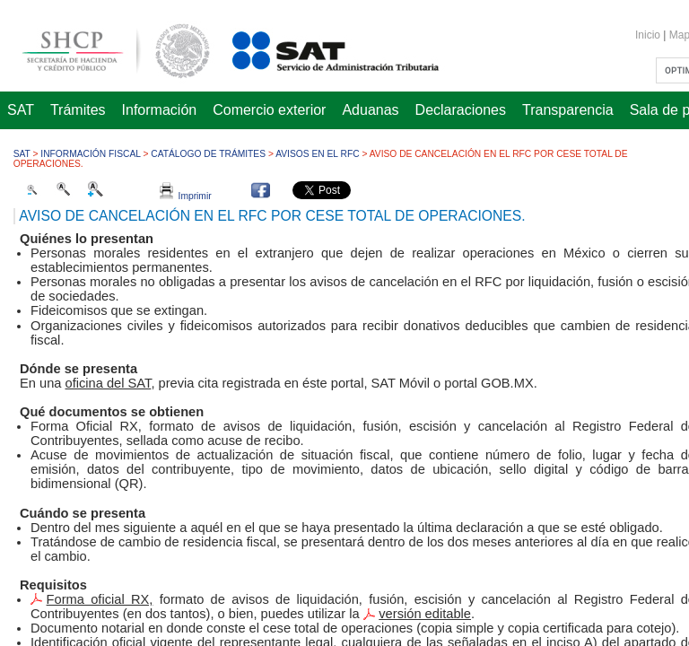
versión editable (425, 614)
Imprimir (186, 196)
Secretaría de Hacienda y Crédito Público (102, 48)
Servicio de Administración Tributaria (315, 48)
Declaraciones (460, 110)
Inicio (647, 35)
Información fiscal (90, 154)
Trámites (78, 110)
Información (159, 110)
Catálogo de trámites (208, 154)
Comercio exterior (269, 110)
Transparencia (568, 110)
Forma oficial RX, (100, 599)
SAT (20, 110)
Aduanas (370, 110)
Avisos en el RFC (317, 154)
